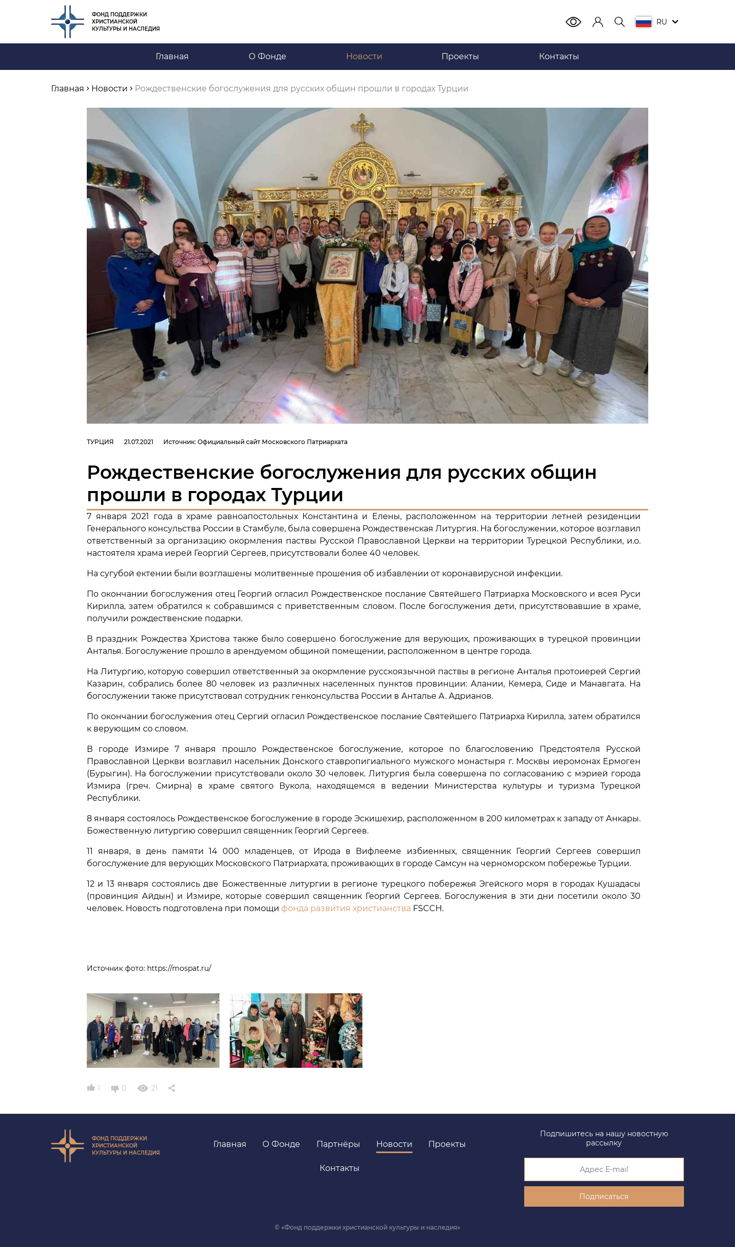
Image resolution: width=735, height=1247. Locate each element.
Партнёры (338, 1144)
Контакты (340, 1168)
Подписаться (603, 1196)
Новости (394, 1144)
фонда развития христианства (346, 908)
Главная (230, 1144)
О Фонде (281, 1144)
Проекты (447, 1144)
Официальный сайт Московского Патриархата (273, 442)
